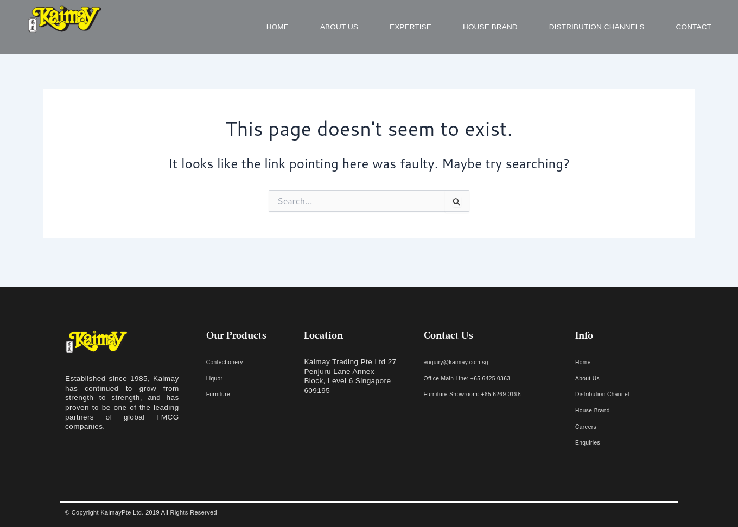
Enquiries (591, 442)
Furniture (222, 394)
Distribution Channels (597, 27)
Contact (693, 27)
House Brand (490, 27)
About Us (591, 378)
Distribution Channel (610, 394)
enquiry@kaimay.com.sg (466, 362)
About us (339, 27)
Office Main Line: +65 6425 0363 (480, 378)
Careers (589, 426)
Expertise (410, 27)
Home (277, 27)
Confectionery (230, 362)
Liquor (217, 378)
